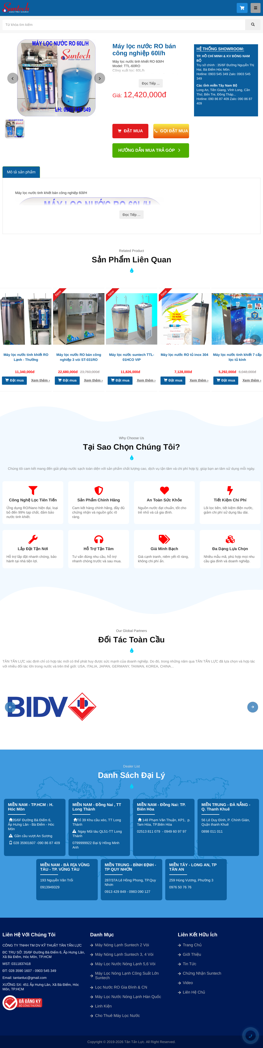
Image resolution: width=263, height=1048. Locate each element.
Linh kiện (101, 1006)
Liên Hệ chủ (191, 992)
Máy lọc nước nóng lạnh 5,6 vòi (122, 964)
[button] (12, 78)
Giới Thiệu (189, 955)
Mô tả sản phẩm (21, 172)
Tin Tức (187, 964)
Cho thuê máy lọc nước (115, 1016)
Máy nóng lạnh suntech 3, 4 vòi (121, 955)
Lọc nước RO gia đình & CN (118, 987)
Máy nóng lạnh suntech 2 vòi (119, 945)
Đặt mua (130, 131)
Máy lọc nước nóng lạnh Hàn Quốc (125, 997)
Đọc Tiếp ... (151, 83)
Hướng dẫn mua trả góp (149, 150)
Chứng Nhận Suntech (199, 973)
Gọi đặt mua (171, 131)
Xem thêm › (40, 380)
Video (185, 983)
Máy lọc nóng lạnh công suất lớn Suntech (124, 975)
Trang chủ (190, 945)
